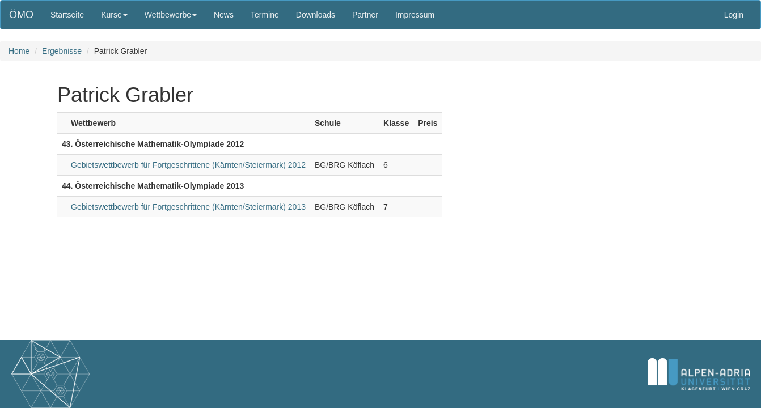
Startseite (67, 14)
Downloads (315, 14)
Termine (265, 14)
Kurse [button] (114, 14)
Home (19, 51)
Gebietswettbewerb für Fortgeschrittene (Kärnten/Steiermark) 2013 (188, 206)
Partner (365, 14)
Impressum (414, 14)
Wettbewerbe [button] (171, 14)
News (224, 14)
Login (733, 14)
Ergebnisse (62, 51)
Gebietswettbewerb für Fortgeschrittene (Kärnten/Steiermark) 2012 (188, 164)
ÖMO (21, 14)
